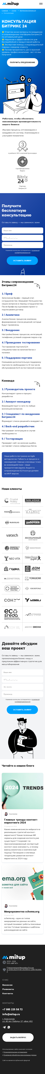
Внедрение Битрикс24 (28, 10)
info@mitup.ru (11, 1014)
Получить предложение (22, 62)
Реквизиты (8, 989)
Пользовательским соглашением (15, 1052)
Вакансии (7, 985)
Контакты (7, 993)
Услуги (14, 10)
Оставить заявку (22, 261)
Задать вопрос (18, 1037)
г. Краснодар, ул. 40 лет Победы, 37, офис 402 (17, 1020)
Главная (5, 10)
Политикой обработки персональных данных (20, 1055)
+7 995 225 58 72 (12, 1009)
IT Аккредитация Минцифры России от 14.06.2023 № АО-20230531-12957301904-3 (24, 970)
